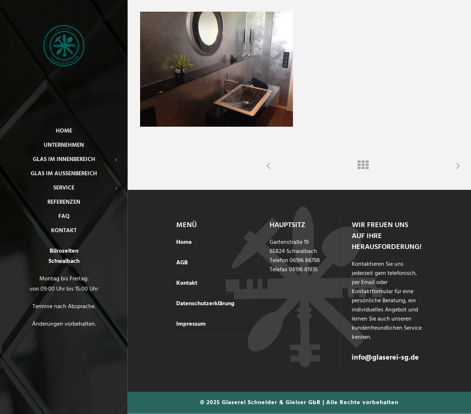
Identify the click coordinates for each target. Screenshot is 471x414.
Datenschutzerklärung (205, 303)
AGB (182, 263)
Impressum (191, 324)
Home (184, 242)
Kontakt (186, 283)
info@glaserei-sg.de (385, 358)
